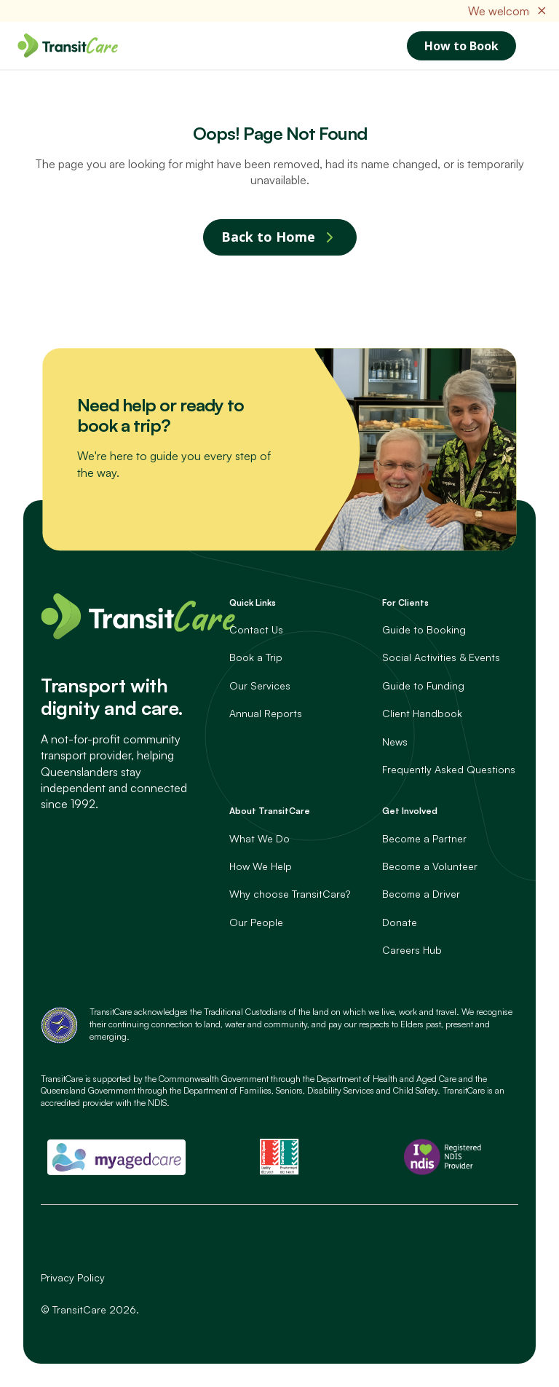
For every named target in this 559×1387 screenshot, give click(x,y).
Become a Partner (424, 838)
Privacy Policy (73, 1277)
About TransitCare (269, 810)
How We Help (260, 866)
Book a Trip (255, 657)
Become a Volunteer (429, 866)
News (395, 741)
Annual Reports (265, 713)
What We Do (259, 838)
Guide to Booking (424, 629)
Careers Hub (412, 950)
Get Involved (409, 810)
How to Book (461, 46)
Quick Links (252, 602)
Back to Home (268, 236)
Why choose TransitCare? (289, 894)
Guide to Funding (423, 685)
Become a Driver (421, 894)
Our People (256, 922)
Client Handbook (422, 713)
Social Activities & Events (441, 657)
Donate (399, 922)
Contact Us (256, 629)
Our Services (259, 685)
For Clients (405, 602)
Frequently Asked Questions (448, 769)
